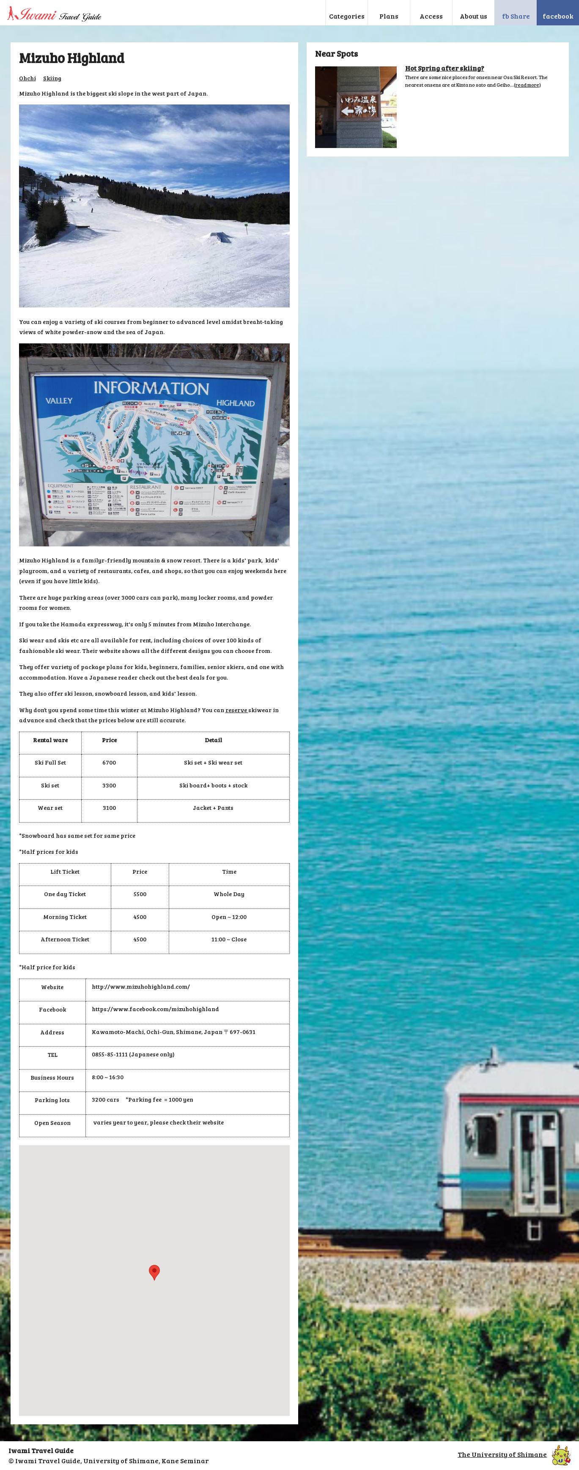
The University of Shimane (514, 1454)
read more (527, 84)
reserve (236, 710)
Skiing (52, 78)
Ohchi (27, 78)
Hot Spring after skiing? (444, 67)
